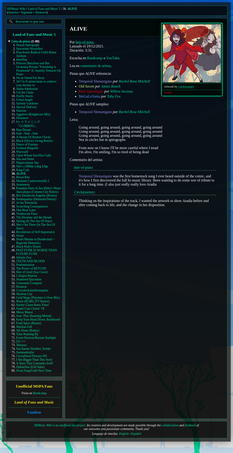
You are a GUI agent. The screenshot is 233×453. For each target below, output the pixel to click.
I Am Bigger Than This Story (34, 359)
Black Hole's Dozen (28, 246)
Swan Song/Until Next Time (33, 370)
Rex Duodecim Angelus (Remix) (36, 195)
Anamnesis (23, 184)
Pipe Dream (23, 130)
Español (136, 433)
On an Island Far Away (30, 78)
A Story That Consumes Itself (34, 363)
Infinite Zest (23, 257)
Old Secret (86, 86)
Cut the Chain (24, 92)
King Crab (22, 170)
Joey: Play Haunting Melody (34, 316)
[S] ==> (21, 341)
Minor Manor (24, 312)
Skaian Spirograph (27, 45)
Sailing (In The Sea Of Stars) (34, 221)
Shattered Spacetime (28, 279)
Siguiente (27, 12)
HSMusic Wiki (16, 8)
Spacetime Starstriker (29, 48)
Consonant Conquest (29, 283)
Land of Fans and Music (34, 402)
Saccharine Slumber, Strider (33, 348)
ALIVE (72, 8)
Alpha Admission (27, 89)
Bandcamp (39, 393)
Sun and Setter (25, 159)
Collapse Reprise (26, 275)
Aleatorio (40, 12)
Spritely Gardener (27, 103)
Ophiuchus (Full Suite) (30, 367)
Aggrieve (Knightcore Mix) (33, 114)
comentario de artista (95, 66)
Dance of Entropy (27, 144)
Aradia (168, 92)
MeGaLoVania (89, 96)
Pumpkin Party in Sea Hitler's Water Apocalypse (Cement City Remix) (38, 190)
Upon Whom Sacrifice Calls (33, 155)
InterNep (21, 59)
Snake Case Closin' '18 (30, 308)
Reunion (21, 286)
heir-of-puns (85, 42)
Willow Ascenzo (121, 91)
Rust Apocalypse (91, 91)
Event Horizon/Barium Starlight (36, 337)
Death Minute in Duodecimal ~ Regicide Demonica (35, 241)
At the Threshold (26, 202)
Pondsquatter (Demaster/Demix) (36, 199)
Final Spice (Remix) (28, 323)
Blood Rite (23, 177)
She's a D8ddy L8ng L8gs (32, 166)
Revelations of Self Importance (35, 232)
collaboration (170, 425)
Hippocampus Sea (27, 162)
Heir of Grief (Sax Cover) (32, 272)
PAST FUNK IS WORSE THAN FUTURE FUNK (36, 252)
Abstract (21, 345)
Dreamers (22, 118)
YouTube (112, 58)
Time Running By (27, 334)
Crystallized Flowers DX (31, 356)
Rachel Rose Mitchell (134, 81)
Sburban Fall (24, 327)
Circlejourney (186, 86)
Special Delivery (26, 107)
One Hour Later (26, 210)
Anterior (13, 12)
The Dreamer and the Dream (34, 217)
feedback (190, 425)
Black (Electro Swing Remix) (34, 140)
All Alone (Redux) (27, 330)
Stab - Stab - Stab (27, 133)
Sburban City (24, 294)
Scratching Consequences (32, 206)
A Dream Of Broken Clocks (33, 137)
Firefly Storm (24, 96)
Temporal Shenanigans (95, 81)
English (124, 433)
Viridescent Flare (26, 213)
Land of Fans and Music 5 (44, 8)
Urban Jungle (24, 99)
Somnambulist (25, 352)
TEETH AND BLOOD (30, 261)
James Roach (110, 86)
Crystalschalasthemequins (32, 290)
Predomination (25, 265)
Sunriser (21, 110)
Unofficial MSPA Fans (34, 386)
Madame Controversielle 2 (32, 181)
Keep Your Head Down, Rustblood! (38, 319)
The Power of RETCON (31, 268)
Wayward (22, 151)
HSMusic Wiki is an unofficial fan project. (60, 425)
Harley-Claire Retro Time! (32, 305)
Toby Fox (113, 96)
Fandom (34, 412)
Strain (19, 235)
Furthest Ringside (27, 148)
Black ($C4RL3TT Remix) (33, 301)
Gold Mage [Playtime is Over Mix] (38, 297)
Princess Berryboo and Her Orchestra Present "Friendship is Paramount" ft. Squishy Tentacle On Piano (38, 69)
